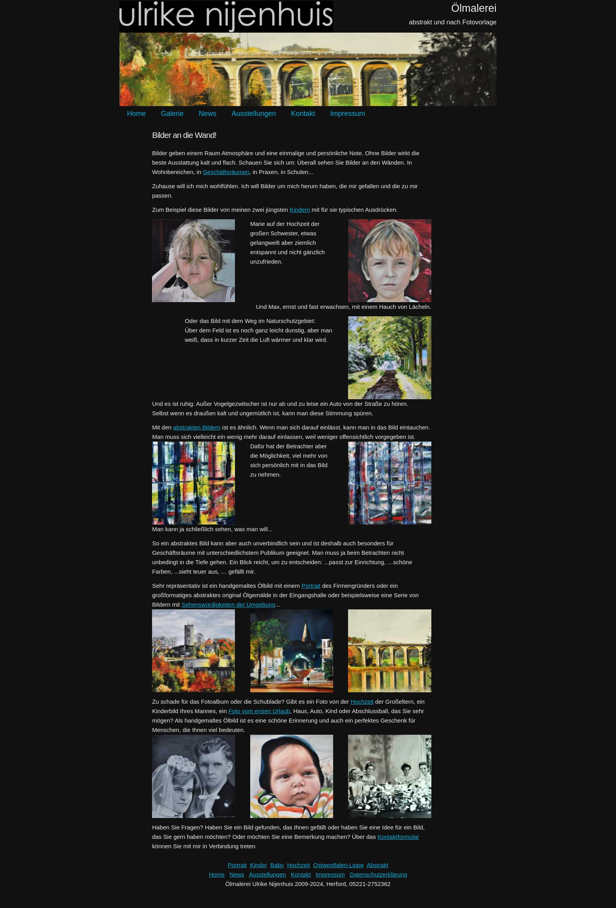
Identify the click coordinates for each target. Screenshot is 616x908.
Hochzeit (362, 701)
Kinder (258, 865)
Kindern (300, 209)
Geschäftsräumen (226, 172)
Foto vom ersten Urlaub (259, 711)
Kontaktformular (398, 836)
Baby (277, 865)
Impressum (347, 113)
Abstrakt (377, 865)
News (207, 113)
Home (136, 113)
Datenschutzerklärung (378, 874)
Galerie (172, 113)
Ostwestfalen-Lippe (338, 865)
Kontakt (303, 113)
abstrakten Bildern (197, 427)
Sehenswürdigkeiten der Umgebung (228, 604)
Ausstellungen (253, 113)
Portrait (310, 585)
